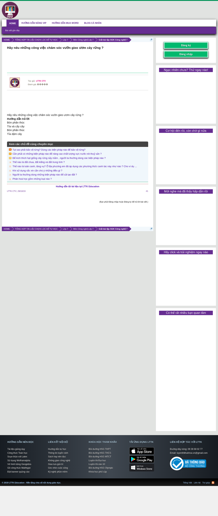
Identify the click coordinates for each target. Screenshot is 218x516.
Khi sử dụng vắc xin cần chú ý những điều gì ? (37, 170)
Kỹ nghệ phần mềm (57, 471)
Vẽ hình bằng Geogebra (19, 464)
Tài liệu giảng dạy (16, 449)
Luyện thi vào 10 (97, 464)
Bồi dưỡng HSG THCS (100, 453)
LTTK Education (62, 480)
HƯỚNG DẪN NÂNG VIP (33, 23)
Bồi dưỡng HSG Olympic (101, 468)
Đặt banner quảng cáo (18, 471)
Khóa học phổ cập (98, 471)
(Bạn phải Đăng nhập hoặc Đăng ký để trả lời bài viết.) (123, 202)
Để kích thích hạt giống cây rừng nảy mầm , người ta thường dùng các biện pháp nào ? (59, 158)
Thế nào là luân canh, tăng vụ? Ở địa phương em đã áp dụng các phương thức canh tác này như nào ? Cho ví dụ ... (75, 166)
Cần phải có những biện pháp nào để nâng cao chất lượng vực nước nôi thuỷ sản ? (57, 153)
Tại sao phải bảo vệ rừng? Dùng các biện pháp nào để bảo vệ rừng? (49, 149)
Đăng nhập (186, 54)
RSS (213, 482)
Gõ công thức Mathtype (18, 468)
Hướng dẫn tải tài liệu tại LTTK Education (77, 186)
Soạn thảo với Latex (17, 456)
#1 (147, 191)
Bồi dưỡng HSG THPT (100, 449)
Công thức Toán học (17, 453)
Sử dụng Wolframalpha (18, 460)
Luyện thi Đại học (97, 460)
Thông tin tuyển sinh (58, 453)
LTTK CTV (41, 81)
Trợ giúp (206, 483)
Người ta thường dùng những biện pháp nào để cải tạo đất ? (45, 174)
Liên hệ (197, 483)
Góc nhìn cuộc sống (58, 468)
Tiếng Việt (187, 483)
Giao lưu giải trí (55, 464)
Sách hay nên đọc (57, 456)
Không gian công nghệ (59, 460)
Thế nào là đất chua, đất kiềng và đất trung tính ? (39, 162)
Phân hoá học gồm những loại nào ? (32, 178)
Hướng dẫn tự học (57, 449)
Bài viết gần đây (12, 30)
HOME (12, 23)
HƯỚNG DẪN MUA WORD (65, 23)
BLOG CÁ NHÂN (92, 23)
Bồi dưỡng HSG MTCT (100, 456)
